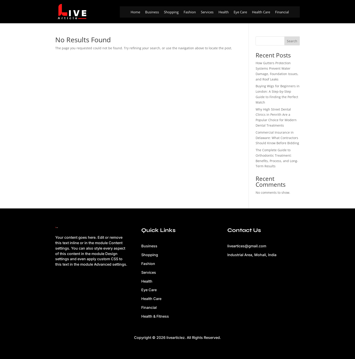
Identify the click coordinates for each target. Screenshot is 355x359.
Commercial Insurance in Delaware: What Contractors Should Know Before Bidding (277, 137)
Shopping (171, 12)
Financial (282, 12)
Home (135, 12)
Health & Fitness (155, 316)
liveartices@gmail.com (246, 246)
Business (152, 12)
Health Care (261, 12)
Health (223, 12)
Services (207, 12)
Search (292, 41)
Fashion (190, 12)
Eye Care (240, 12)
